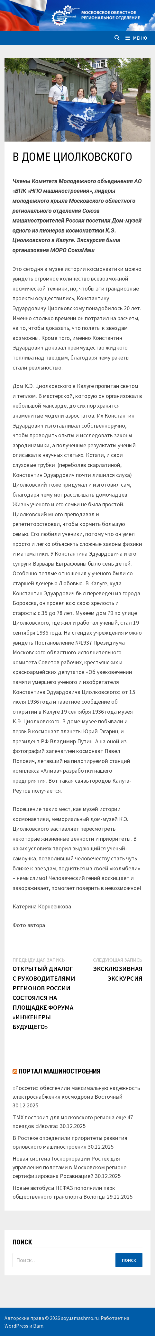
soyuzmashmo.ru (80, 1318)
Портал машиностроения (59, 1071)
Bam (38, 1325)
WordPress (16, 1325)
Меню (136, 38)
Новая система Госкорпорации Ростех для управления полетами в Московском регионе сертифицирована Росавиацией (69, 1167)
